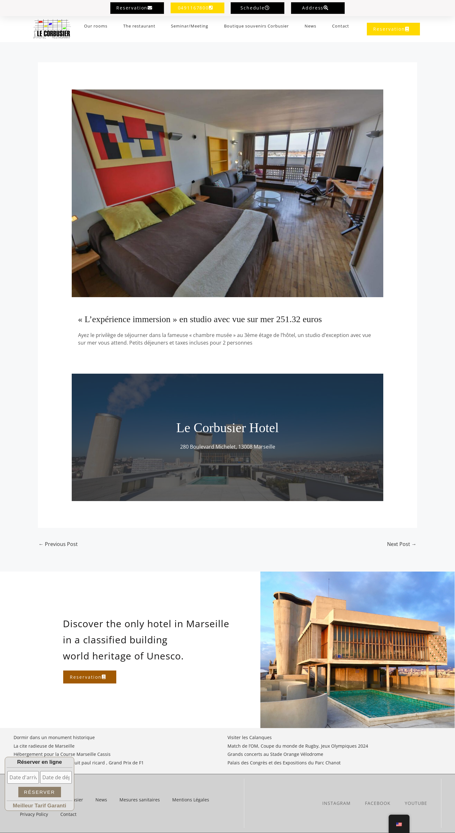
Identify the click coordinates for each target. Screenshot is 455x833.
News (310, 26)
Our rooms (95, 26)
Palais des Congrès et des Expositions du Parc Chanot (284, 763)
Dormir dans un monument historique (55, 737)
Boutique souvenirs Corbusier (256, 26)
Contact (340, 26)
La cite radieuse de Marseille (44, 746)
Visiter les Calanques (250, 737)
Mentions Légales (191, 800)
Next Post (401, 544)
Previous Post (58, 544)
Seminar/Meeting (189, 26)
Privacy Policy (34, 815)
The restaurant (139, 26)
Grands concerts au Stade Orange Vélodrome (276, 754)
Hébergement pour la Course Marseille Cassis (62, 754)
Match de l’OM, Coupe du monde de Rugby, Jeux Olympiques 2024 (298, 746)
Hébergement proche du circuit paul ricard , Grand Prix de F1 (79, 763)
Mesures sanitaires (140, 800)
